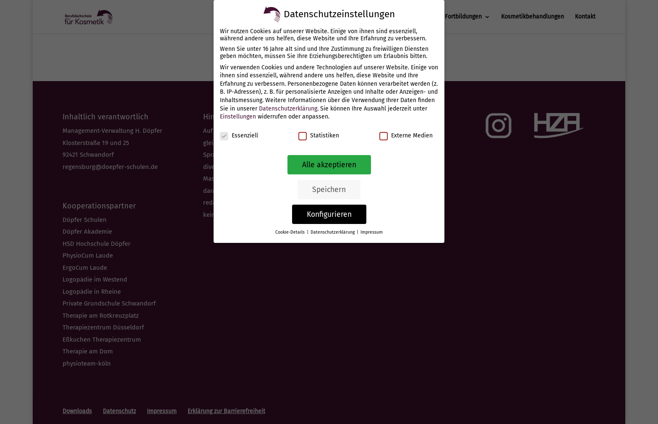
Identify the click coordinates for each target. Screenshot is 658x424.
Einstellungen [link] (238, 116)
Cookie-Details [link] (290, 232)
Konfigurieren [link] (329, 214)
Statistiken (318, 135)
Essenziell (239, 135)
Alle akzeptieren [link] (329, 165)
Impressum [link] (371, 232)
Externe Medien (406, 135)
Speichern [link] (329, 189)
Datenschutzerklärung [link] (288, 108)
